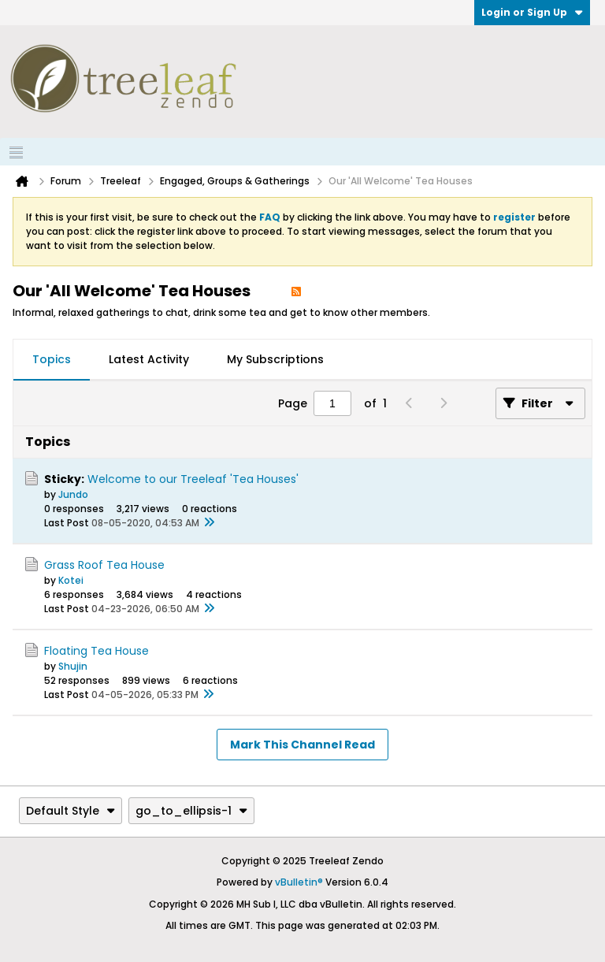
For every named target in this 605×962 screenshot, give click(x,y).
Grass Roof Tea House (104, 565)
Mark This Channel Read (302, 744)
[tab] (51, 360)
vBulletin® (299, 882)
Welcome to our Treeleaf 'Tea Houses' (193, 479)
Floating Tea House (96, 651)
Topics (51, 359)
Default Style (70, 811)
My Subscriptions (275, 359)
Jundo (73, 494)
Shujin (72, 666)
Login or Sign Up (532, 12)
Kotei (71, 580)
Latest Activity (149, 359)
